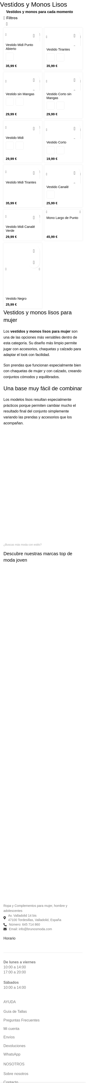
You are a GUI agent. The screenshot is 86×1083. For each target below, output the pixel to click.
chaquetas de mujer (26, 371)
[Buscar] (13, 4)
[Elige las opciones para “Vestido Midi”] (34, 128)
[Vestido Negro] (22, 269)
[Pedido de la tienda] (6, 24)
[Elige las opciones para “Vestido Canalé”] (74, 173)
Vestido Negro (16, 298)
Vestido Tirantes (58, 49)
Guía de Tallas (15, 1011)
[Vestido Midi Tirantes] (22, 172)
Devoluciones (14, 1046)
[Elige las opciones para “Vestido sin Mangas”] (34, 80)
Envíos (9, 1037)
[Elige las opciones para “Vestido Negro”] (34, 251)
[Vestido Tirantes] (63, 37)
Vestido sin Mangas (20, 94)
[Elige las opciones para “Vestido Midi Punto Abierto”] (34, 35)
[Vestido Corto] (63, 130)
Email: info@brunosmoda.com (30, 929)
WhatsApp (11, 1054)
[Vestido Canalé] (63, 174)
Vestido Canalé (58, 187)
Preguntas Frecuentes (21, 1020)
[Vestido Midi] (22, 127)
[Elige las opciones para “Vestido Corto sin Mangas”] (74, 80)
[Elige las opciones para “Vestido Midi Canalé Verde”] (34, 217)
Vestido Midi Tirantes (21, 182)
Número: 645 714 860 (24, 924)
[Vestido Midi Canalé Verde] (22, 216)
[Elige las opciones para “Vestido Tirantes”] (74, 35)
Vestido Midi (15, 138)
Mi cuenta (11, 1029)
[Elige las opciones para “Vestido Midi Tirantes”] (34, 173)
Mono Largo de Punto (62, 218)
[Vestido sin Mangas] (22, 81)
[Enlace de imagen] (28, 897)
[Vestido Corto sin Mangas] (63, 81)
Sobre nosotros (15, 1074)
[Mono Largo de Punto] (63, 212)
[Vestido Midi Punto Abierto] (22, 34)
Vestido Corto (56, 142)
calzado (59, 371)
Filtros (12, 18)
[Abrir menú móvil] (4, 4)
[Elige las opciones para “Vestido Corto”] (74, 128)
